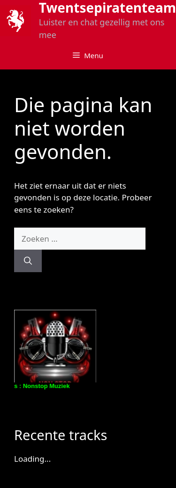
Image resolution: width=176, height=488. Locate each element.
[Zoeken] (28, 261)
